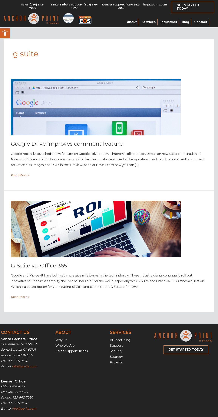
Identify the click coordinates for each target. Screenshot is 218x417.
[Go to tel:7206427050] (121, 7)
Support (116, 345)
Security (116, 351)
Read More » (20, 175)
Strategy (116, 357)
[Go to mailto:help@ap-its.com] (155, 5)
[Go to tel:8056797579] (32, 7)
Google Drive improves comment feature (69, 143)
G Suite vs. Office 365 (40, 265)
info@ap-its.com (24, 366)
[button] (5, 33)
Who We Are (65, 345)
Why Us (61, 340)
